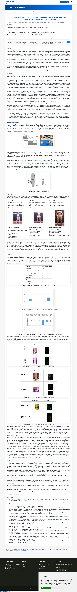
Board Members (35, 2)
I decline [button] (48, 587)
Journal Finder (42, 568)
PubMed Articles (42, 566)
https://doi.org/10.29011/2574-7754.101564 (44, 43)
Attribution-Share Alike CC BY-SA (46, 549)
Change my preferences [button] (56, 587)
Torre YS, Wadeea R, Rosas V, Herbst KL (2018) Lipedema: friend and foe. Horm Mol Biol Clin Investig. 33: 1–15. (33, 536)
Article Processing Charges (44, 564)
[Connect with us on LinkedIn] (65, 570)
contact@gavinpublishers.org (11, 568)
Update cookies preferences (6, 591)
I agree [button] (43, 587)
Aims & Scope (27, 2)
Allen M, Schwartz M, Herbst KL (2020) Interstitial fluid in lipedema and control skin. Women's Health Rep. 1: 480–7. (33, 514)
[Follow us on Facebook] (60, 570)
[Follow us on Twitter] (57, 570)
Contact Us (24, 570)
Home (21, 2)
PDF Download (28, 12)
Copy (68, 42)
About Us (24, 568)
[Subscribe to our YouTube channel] (63, 570)
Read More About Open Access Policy (20, 550)
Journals (23, 566)
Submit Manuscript (64, 2)
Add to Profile (11, 12)
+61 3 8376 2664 (8, 567)
